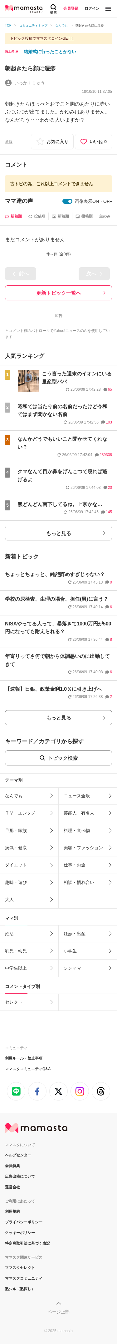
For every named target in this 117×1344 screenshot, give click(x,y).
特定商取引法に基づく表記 (27, 1243)
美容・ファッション (83, 847)
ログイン (92, 8)
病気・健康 (16, 847)
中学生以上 (16, 967)
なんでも (13, 795)
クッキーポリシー (20, 1233)
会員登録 (70, 8)
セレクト (13, 1002)
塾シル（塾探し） (20, 1289)
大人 (9, 899)
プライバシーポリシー (23, 1222)
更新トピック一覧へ (58, 293)
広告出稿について (20, 1176)
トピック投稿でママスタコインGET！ (42, 38)
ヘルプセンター (18, 1155)
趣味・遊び (16, 882)
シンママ (72, 967)
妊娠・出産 (74, 933)
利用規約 (12, 1211)
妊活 (9, 933)
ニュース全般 (77, 795)
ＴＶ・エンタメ (20, 812)
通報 (8, 141)
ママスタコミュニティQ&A (28, 1069)
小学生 (70, 950)
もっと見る (58, 533)
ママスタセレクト (20, 1268)
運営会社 (12, 1187)
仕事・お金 (74, 864)
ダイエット (16, 864)
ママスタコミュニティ (23, 1278)
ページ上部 (59, 1311)
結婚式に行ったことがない (50, 51)
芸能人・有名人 (79, 812)
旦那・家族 (16, 830)
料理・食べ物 (77, 830)
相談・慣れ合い (79, 882)
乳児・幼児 (16, 950)
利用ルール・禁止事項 (23, 1058)
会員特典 (12, 1166)
